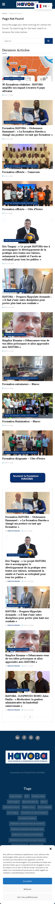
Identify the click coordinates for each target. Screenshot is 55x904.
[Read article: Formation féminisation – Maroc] (27, 405)
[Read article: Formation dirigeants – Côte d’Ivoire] (27, 443)
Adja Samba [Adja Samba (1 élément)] (15, 796)
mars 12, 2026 (7, 351)
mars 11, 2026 (7, 388)
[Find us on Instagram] (31, 737)
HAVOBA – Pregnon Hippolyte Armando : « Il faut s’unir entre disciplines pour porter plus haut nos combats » (26, 300)
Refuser (27, 889)
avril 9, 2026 (7, 139)
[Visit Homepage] (27, 4)
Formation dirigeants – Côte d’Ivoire (23, 458)
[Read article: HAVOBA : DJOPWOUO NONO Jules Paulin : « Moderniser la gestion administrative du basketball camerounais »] (27, 682)
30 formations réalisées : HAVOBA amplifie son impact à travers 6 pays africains (23, 87)
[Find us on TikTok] (37, 738)
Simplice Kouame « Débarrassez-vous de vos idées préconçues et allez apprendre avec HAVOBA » (25, 343)
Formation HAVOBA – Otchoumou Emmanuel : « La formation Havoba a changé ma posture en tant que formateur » (27, 131)
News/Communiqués (14, 78)
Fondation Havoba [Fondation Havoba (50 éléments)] (27, 818)
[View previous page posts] (25, 717)
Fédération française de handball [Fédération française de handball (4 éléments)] (27, 835)
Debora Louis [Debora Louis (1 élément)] (28, 807)
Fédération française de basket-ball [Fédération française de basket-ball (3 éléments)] (27, 829)
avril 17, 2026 (7, 95)
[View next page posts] (30, 717)
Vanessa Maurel (13, 531)
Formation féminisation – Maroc (21, 421)
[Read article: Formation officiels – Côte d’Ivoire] (27, 193)
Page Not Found (15, 13)
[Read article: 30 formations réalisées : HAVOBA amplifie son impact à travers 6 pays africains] (27, 69)
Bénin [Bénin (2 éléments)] (43, 802)
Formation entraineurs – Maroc (20, 384)
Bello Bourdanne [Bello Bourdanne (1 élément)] (30, 802)
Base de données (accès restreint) (21, 166)
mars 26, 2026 (8, 264)
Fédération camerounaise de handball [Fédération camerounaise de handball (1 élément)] (27, 824)
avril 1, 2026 (7, 213)
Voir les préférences (27, 897)
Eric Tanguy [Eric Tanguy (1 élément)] (13, 813)
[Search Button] (49, 41)
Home (4, 13)
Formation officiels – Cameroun (21, 172)
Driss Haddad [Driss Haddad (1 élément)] (44, 807)
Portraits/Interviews (15, 122)
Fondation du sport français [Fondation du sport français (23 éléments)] (34, 813)
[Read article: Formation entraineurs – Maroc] (27, 368)
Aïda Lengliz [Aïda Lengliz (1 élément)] (13, 802)
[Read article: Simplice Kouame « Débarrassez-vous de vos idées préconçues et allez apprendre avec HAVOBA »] (27, 324)
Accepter (27, 881)
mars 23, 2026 (8, 307)
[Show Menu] (3, 4)
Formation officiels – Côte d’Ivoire (22, 209)
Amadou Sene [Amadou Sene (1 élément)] (38, 796)
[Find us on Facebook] (24, 737)
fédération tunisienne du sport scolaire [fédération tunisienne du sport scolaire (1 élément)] (27, 840)
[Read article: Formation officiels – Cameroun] (27, 156)
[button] (50, 848)
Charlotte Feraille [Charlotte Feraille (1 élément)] (11, 807)
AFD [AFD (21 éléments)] (26, 796)
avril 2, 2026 (7, 176)
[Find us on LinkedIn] (17, 737)
